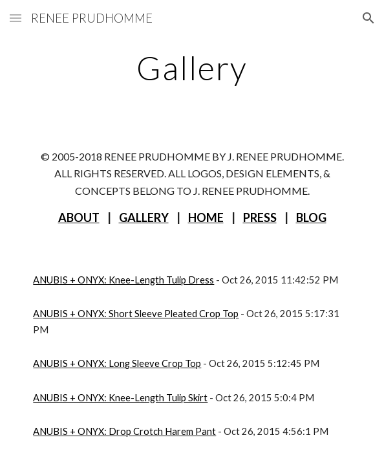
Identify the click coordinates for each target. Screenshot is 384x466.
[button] (15, 18)
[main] (192, 68)
